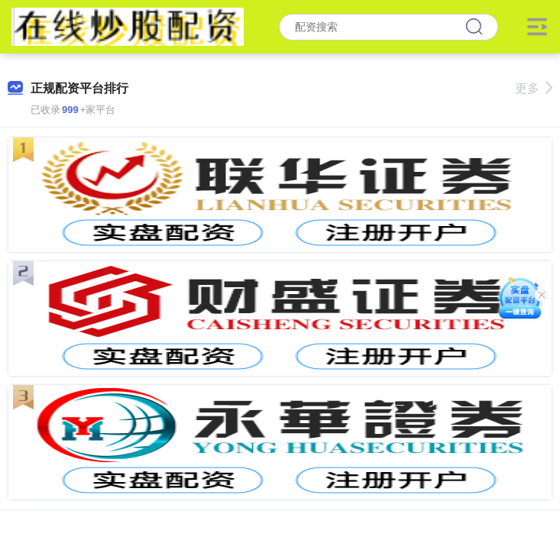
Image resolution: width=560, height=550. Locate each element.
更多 (533, 88)
